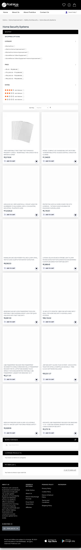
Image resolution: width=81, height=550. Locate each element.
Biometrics (10, 46)
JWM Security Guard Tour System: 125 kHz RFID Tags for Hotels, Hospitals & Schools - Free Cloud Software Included (59, 367)
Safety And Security (31, 20)
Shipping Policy (47, 505)
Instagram (62, 484)
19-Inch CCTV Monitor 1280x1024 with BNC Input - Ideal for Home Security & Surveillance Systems (59, 313)
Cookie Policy (46, 492)
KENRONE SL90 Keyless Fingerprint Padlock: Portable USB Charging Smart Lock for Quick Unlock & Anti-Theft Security (20, 313)
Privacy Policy (46, 488)
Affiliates (29, 507)
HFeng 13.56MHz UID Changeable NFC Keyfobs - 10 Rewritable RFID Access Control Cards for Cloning (59, 152)
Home (5, 20)
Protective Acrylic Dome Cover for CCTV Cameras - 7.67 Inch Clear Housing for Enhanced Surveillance (57, 206)
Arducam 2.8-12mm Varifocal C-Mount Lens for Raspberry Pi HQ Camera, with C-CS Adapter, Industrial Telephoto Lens (20, 206)
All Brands (75, 440)
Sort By (31, 107)
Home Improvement (15, 20)
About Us (29, 493)
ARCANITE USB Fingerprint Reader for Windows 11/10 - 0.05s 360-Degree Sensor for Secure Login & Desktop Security (60, 424)
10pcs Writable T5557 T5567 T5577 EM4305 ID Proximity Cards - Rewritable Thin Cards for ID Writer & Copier (21, 152)
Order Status (30, 490)
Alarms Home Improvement (16, 49)
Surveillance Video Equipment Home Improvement (24, 58)
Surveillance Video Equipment (17, 55)
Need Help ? (71, 12)
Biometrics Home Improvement (17, 52)
